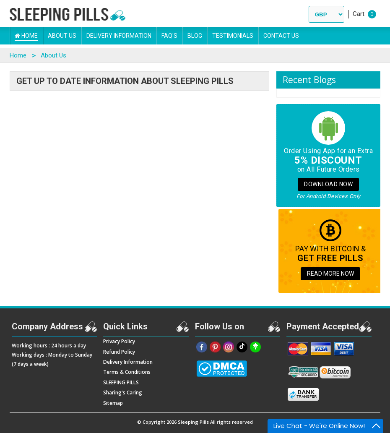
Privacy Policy (119, 341)
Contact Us (281, 35)
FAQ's (169, 35)
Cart (358, 14)
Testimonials (232, 35)
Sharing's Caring (122, 392)
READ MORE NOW (330, 273)
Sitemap (113, 403)
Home (26, 35)
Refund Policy (119, 351)
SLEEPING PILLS (121, 382)
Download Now (328, 184)
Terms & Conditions (127, 372)
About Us (62, 35)
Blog (194, 35)
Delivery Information (118, 35)
